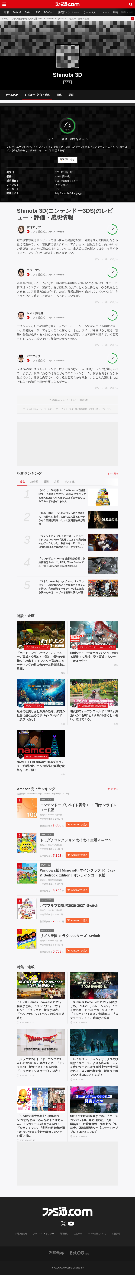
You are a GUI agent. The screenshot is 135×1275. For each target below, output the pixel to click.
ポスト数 (70, 481)
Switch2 (17, 12)
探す (72, 159)
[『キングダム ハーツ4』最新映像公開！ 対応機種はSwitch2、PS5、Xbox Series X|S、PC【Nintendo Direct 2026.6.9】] (103, 565)
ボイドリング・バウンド (37, 647)
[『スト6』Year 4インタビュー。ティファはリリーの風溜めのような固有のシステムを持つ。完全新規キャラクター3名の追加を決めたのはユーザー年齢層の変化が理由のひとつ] (103, 588)
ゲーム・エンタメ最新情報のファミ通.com (21, 18)
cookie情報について (97, 1233)
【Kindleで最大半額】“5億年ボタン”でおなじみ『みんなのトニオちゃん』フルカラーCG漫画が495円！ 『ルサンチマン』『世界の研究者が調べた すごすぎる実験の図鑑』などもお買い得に (41, 1126)
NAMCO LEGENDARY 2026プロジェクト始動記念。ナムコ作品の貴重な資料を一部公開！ (41, 766)
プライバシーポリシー (43, 1233)
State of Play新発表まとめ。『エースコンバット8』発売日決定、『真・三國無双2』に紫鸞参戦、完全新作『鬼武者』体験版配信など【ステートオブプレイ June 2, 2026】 (94, 1124)
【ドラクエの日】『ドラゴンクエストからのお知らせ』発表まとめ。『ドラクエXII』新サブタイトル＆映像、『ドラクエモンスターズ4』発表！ (41, 1065)
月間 (56, 481)
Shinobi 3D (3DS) (54, 18)
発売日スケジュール (69, 12)
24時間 (34, 481)
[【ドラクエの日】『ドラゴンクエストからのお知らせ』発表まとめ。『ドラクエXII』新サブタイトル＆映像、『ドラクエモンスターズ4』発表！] (41, 1042)
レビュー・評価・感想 (37, 94)
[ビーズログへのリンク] (79, 1252)
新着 (6, 12)
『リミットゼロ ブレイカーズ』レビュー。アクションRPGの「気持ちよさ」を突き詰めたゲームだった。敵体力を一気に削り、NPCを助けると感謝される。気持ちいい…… (62, 541)
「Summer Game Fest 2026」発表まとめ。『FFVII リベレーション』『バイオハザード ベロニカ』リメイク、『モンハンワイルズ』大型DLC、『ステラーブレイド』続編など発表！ (94, 1010)
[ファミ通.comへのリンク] (67, 4)
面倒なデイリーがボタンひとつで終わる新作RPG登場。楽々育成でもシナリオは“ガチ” (94, 656)
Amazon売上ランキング (36, 789)
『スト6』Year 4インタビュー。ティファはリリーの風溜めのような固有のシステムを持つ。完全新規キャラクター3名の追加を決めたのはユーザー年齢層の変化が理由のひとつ (61, 587)
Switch (28, 12)
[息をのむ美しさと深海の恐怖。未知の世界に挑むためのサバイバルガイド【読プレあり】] (41, 693)
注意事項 (78, 1233)
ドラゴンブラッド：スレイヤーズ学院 (97, 647)
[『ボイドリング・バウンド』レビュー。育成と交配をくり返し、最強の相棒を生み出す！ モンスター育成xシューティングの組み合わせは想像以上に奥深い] (41, 634)
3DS (67, 82)
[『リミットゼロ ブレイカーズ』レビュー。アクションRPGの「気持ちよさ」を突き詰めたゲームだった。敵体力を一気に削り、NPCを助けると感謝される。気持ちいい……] (103, 542)
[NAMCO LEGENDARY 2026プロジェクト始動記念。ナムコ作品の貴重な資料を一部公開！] (41, 743)
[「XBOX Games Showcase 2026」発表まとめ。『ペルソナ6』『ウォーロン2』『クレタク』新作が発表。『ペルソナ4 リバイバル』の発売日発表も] (41, 985)
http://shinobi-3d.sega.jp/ (68, 193)
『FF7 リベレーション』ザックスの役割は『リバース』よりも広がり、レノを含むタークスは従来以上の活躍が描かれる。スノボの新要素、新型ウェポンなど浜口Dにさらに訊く (94, 1067)
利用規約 (64, 1233)
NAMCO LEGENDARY (36, 756)
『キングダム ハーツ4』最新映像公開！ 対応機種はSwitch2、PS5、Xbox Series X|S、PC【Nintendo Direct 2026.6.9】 (62, 562)
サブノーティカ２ (34, 706)
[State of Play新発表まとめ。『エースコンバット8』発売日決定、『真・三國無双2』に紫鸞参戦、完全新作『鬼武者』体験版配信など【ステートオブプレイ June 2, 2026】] (94, 1099)
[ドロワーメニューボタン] (4, 4)
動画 (115, 12)
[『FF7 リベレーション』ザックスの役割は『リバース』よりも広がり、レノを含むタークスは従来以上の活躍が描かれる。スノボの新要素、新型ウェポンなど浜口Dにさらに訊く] (94, 1042)
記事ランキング (29, 473)
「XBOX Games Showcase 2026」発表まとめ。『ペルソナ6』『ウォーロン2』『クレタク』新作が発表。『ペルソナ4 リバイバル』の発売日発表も (40, 1010)
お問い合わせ (21, 1233)
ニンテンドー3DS (55, 231)
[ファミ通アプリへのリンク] (56, 1252)
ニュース (104, 12)
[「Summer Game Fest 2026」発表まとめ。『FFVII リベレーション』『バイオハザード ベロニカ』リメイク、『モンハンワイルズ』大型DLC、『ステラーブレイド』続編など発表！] (94, 985)
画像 (59, 94)
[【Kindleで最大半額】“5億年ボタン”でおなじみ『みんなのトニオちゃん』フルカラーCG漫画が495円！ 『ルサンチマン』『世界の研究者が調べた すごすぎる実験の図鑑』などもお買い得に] (41, 1099)
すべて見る (113, 473)
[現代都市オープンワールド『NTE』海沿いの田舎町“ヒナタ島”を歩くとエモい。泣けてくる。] (94, 693)
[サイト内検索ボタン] (131, 4)
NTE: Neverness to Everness (92, 706)
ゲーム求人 (90, 12)
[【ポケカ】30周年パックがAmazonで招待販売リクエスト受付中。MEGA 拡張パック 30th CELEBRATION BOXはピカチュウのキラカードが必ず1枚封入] (103, 497)
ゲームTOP (11, 94)
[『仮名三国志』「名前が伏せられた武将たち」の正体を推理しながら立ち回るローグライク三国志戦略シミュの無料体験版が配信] (103, 519)
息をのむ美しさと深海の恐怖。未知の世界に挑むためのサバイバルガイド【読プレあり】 (41, 715)
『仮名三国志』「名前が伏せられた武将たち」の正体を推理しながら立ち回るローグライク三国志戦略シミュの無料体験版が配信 (61, 518)
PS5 (38, 12)
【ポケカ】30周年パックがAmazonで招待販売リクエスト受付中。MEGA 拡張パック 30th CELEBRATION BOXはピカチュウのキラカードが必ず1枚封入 (62, 496)
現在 (22, 481)
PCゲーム (49, 12)
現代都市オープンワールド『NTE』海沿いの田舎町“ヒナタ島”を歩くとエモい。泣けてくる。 (94, 715)
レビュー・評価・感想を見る (66, 139)
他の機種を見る (68, 181)
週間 (46, 481)
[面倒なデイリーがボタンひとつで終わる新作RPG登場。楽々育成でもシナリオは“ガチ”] (94, 634)
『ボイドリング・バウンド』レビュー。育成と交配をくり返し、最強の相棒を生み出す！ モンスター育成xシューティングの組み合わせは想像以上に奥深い (41, 660)
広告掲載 (116, 1233)
